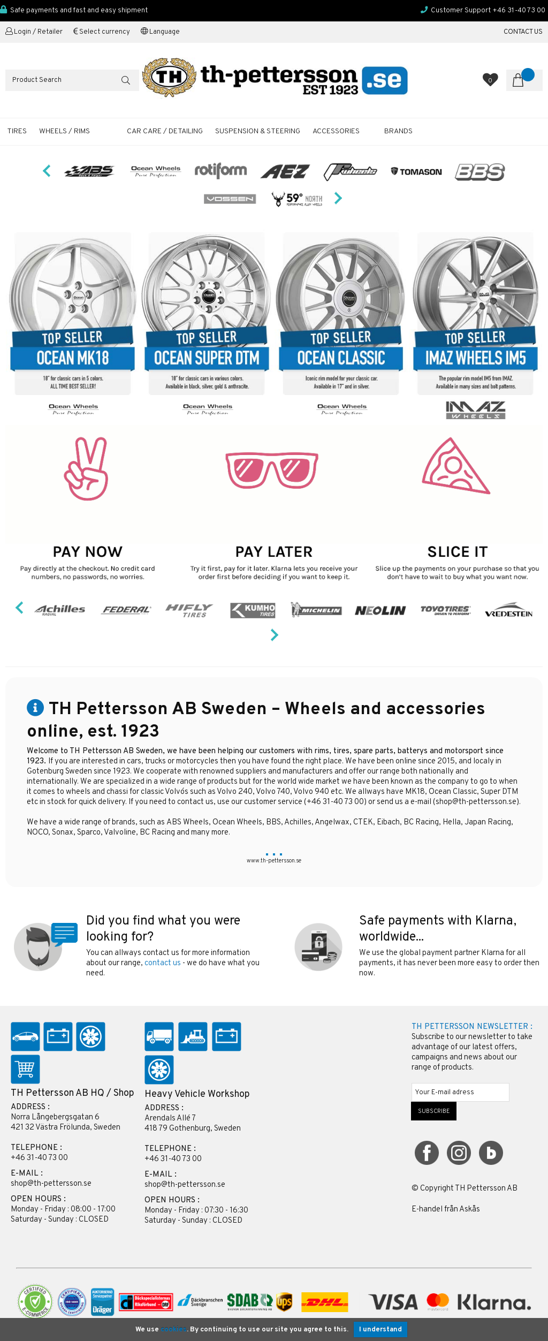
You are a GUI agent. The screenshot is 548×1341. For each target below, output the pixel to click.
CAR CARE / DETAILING (165, 131)
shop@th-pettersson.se (476, 802)
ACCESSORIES (336, 131)
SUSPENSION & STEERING (257, 131)
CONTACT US (523, 32)
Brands (398, 131)
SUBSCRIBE (434, 1111)
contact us (162, 963)
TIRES (17, 131)
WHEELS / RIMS (64, 131)
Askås (469, 1209)
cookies (174, 1329)
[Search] (72, 80)
